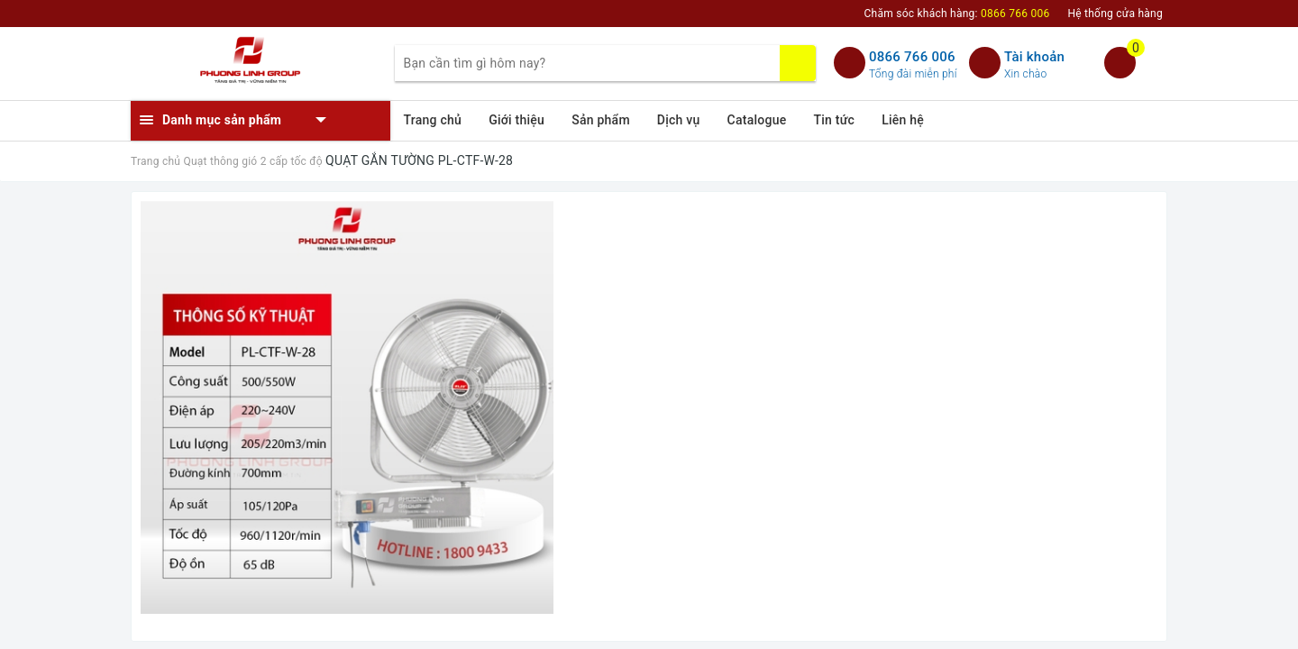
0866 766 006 (912, 57)
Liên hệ (903, 120)
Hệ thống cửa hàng (1115, 13)
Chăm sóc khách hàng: (957, 13)
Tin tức (834, 120)
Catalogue (757, 120)
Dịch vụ (678, 120)
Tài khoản (1034, 57)
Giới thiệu (516, 120)
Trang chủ (433, 120)
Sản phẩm (600, 120)
